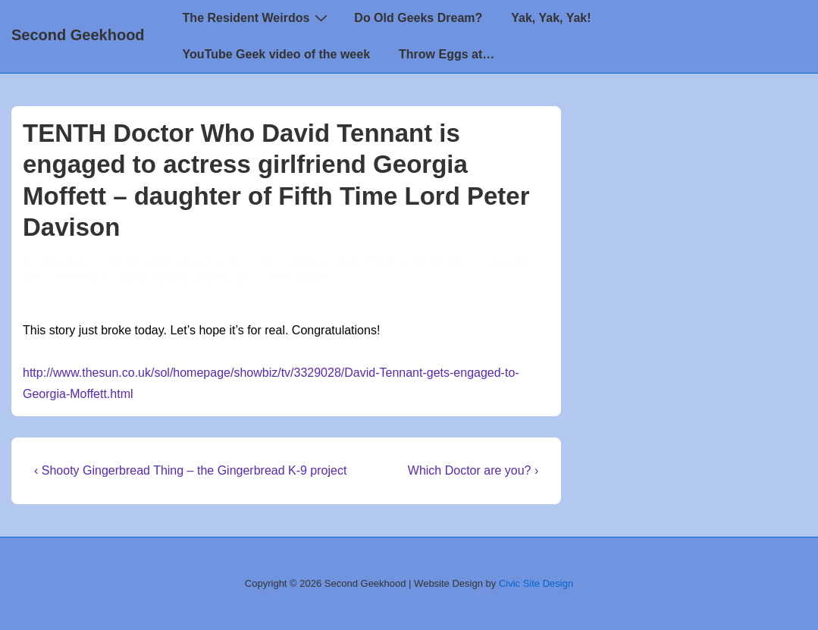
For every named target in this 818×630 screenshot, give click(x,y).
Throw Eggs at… (446, 54)
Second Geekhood (78, 35)
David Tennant (367, 261)
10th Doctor (80, 279)
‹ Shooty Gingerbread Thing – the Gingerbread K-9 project (190, 470)
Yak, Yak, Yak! (551, 17)
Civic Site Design (536, 583)
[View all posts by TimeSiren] (55, 261)
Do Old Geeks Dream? (418, 17)
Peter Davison (299, 279)
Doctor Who (440, 261)
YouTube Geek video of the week (276, 54)
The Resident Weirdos (257, 17)
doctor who (226, 279)
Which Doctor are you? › (473, 470)
